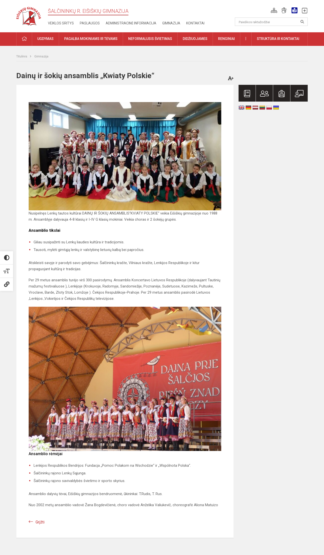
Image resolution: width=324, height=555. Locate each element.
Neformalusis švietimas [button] (150, 39)
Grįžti (40, 522)
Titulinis (22, 56)
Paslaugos (90, 23)
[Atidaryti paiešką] (302, 21)
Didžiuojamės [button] (195, 39)
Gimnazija (171, 23)
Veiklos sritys (61, 23)
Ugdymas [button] (45, 39)
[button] (274, 10)
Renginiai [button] (226, 39)
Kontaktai (195, 23)
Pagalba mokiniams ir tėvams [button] (91, 39)
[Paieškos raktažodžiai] (271, 22)
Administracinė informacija (131, 23)
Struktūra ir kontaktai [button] (278, 39)
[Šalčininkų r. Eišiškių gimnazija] (28, 15)
